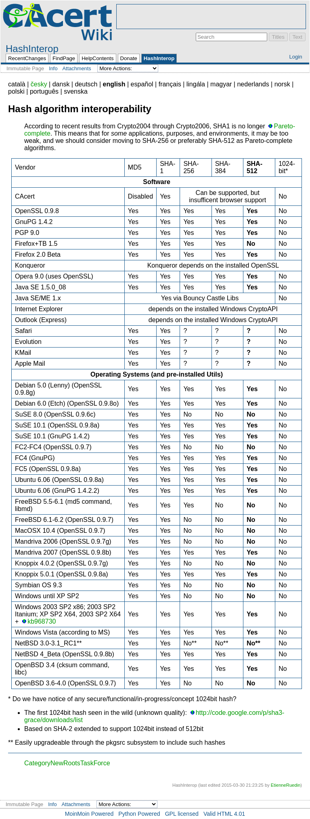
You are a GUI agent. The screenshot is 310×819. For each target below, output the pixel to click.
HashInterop (32, 48)
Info (53, 68)
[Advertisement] (211, 16)
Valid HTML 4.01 (224, 814)
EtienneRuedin (285, 785)
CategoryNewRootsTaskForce (67, 763)
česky (39, 84)
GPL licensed (182, 814)
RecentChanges (27, 58)
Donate (128, 58)
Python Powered (139, 814)
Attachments (77, 68)
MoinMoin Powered (89, 814)
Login (295, 57)
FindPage (63, 58)
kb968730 (41, 621)
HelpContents (97, 58)
